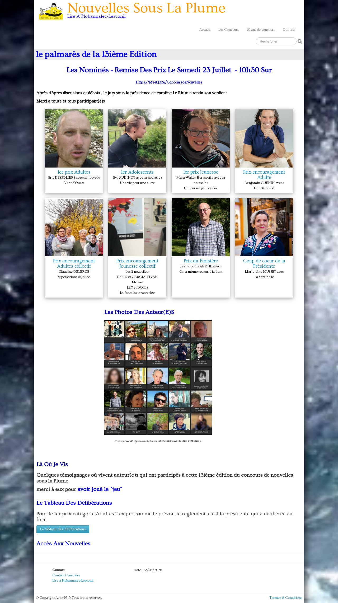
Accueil (204, 29)
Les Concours (228, 29)
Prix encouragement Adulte (264, 174)
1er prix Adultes (74, 172)
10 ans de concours (261, 29)
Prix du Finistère (201, 261)
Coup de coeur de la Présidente (264, 263)
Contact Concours (66, 575)
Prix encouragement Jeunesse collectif (137, 263)
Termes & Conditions (286, 598)
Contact (289, 29)
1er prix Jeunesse (200, 172)
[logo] (134, 12)
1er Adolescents (137, 172)
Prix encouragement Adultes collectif (74, 263)
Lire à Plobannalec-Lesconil (72, 580)
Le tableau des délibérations (63, 529)
